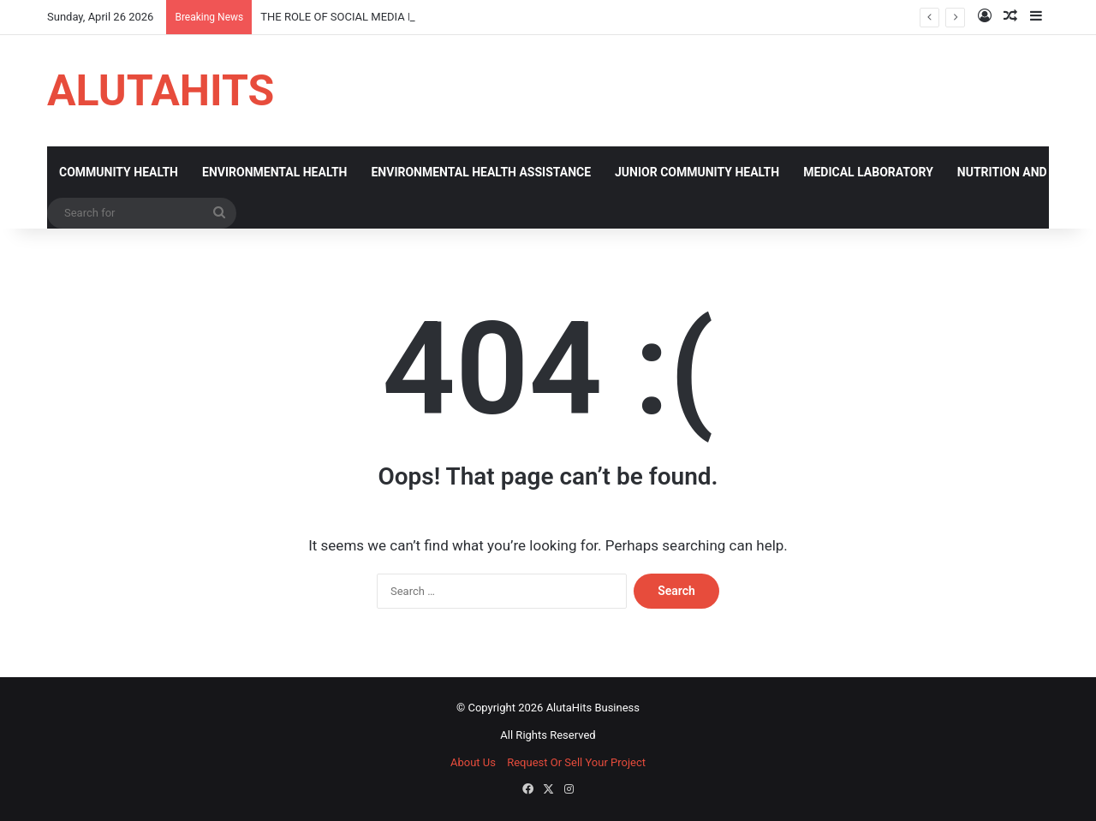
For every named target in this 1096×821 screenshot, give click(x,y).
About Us (473, 762)
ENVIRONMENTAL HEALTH (274, 172)
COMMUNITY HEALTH (118, 172)
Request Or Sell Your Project (576, 762)
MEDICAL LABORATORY (868, 172)
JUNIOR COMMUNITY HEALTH (697, 172)
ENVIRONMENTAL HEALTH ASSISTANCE (481, 172)
